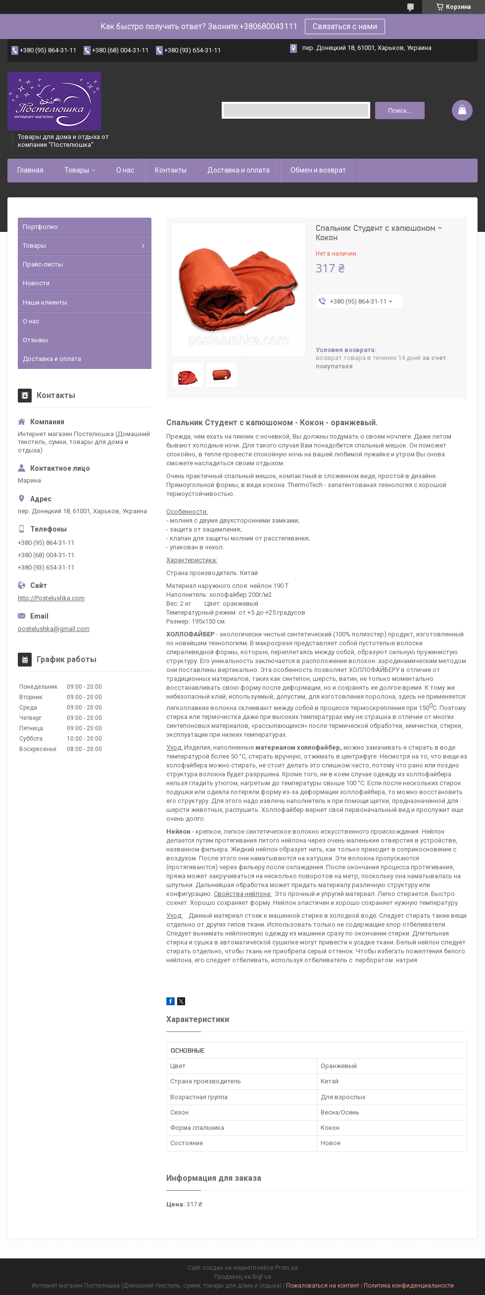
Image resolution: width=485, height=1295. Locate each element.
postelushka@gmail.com (54, 628)
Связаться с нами (345, 26)
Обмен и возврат (318, 170)
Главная (30, 170)
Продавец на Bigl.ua (242, 1276)
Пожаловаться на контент (322, 1285)
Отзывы (35, 340)
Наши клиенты (45, 302)
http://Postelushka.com (51, 598)
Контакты (171, 170)
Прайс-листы (43, 264)
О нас (125, 170)
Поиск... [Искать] (400, 110)
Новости (36, 283)
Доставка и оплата (238, 170)
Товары (76, 170)
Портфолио (40, 226)
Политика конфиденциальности (409, 1285)
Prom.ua (286, 1267)
